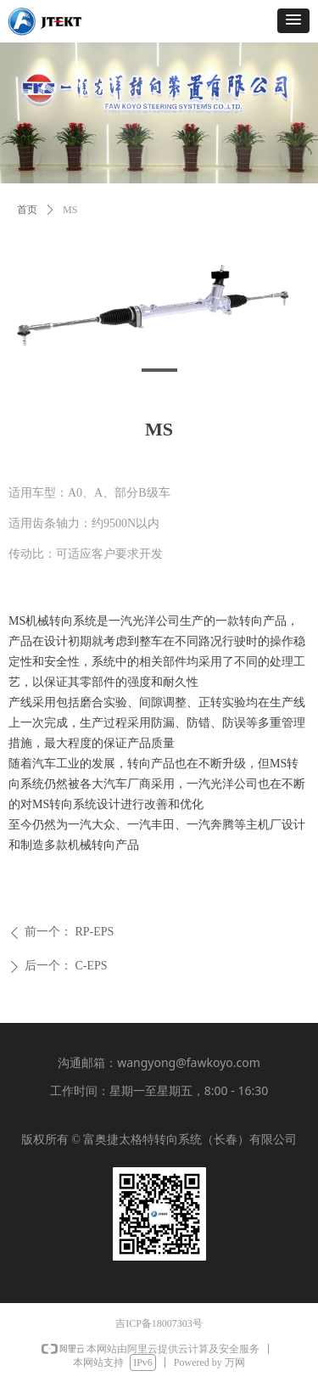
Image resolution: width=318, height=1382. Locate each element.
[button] (293, 20)
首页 (27, 210)
